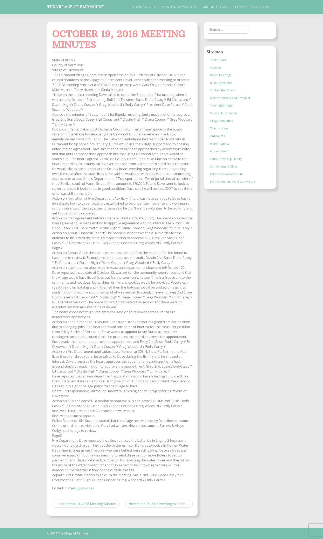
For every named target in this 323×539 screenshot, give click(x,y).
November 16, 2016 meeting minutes (156, 504)
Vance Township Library (226, 159)
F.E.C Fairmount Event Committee (232, 182)
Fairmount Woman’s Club (226, 174)
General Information (223, 113)
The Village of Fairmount (75, 7)
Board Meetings (220, 75)
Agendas (215, 67)
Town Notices (219, 128)
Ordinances (217, 136)
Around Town (215, 7)
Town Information (179, 7)
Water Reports (219, 144)
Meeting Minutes (80, 488)
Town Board (143, 7)
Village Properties (221, 121)
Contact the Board (222, 90)
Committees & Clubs (253, 7)
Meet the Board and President (230, 98)
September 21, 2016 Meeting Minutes (88, 504)
